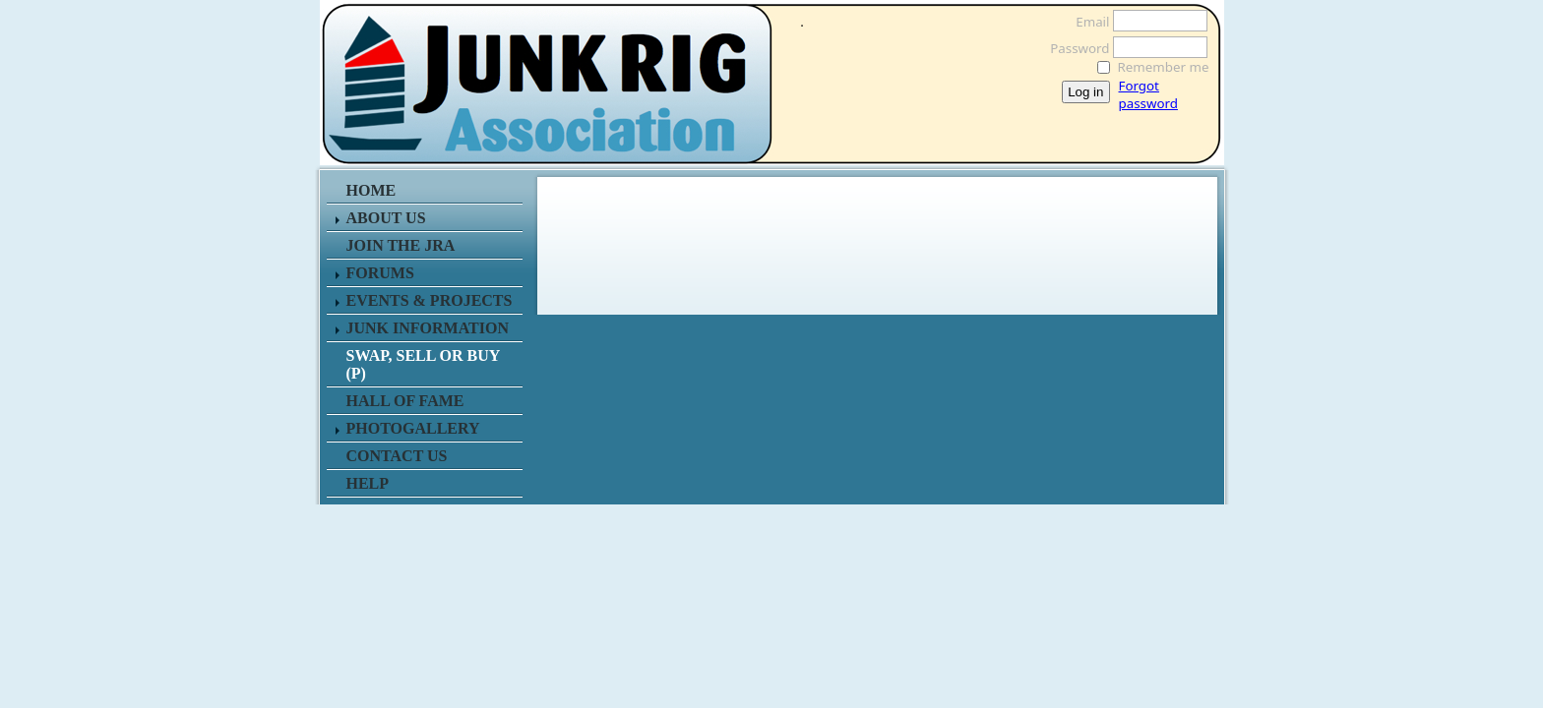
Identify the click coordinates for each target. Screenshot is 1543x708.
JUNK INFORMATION (427, 328)
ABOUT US (386, 217)
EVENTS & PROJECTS (429, 300)
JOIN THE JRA (401, 245)
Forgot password (1148, 94)
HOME (371, 190)
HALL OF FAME (405, 400)
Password (1074, 48)
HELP (368, 483)
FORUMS (380, 273)
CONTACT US (397, 455)
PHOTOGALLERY (413, 428)
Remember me (1163, 67)
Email (1087, 21)
